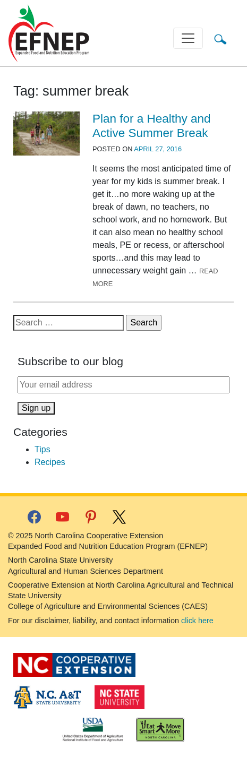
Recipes (50, 462)
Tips (42, 449)
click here (197, 620)
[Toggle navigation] (188, 38)
